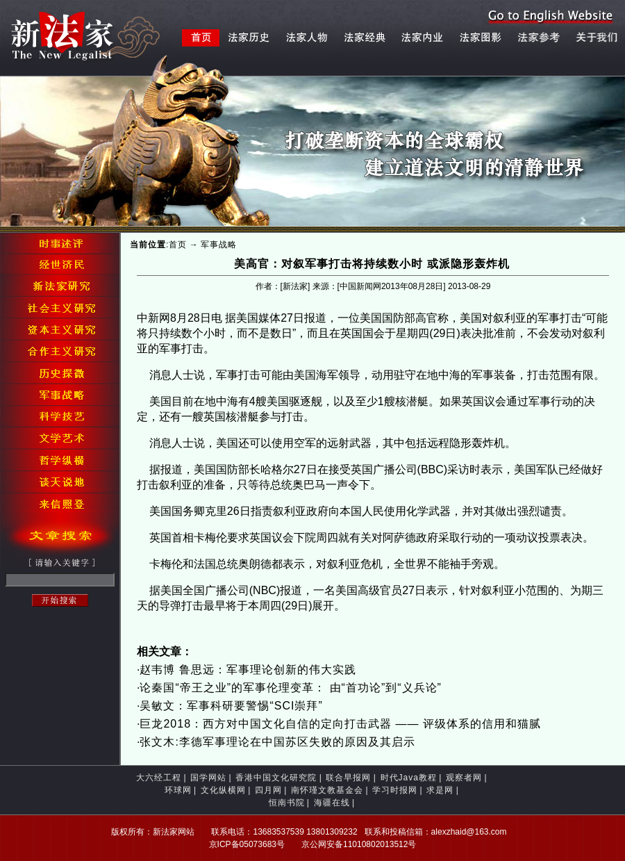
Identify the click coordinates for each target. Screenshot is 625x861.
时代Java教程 (409, 777)
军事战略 (219, 244)
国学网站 (208, 777)
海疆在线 (332, 802)
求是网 (439, 790)
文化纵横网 (223, 790)
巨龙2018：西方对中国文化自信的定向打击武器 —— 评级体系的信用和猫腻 (340, 724)
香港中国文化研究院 (276, 777)
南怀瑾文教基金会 (327, 790)
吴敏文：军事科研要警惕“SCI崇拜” (231, 706)
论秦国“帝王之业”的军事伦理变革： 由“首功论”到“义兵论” (290, 688)
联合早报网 (348, 777)
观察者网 (464, 777)
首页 (178, 244)
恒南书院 (287, 802)
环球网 (178, 790)
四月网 (268, 790)
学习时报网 (394, 790)
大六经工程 (158, 777)
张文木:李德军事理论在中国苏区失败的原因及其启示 (277, 742)
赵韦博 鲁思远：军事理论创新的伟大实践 (248, 669)
